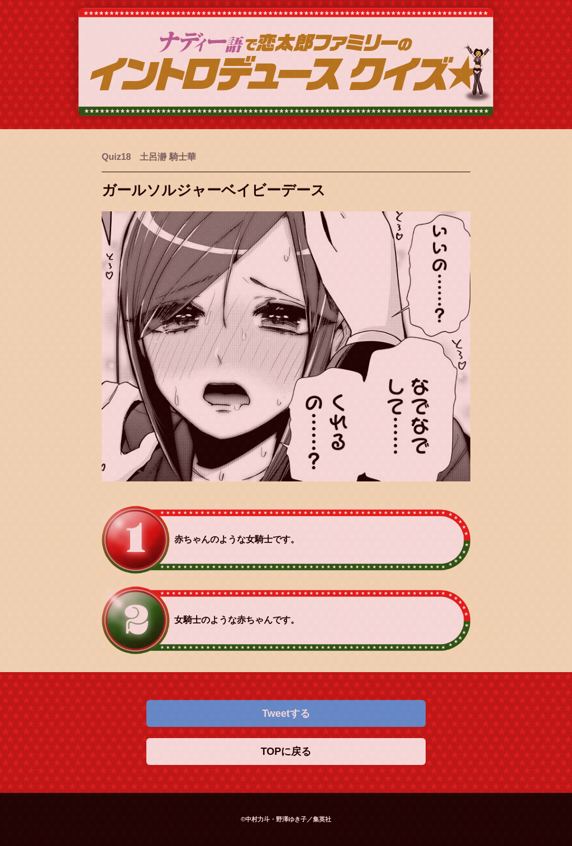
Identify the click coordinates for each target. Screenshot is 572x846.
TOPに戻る (286, 751)
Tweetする (286, 713)
